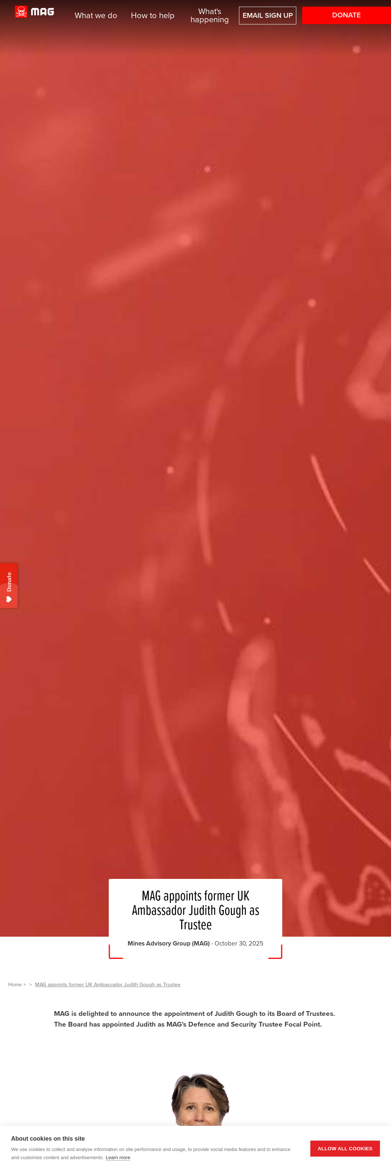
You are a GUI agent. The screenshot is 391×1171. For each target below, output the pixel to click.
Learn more (118, 1157)
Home (15, 984)
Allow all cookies (345, 1148)
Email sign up (268, 15)
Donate (346, 15)
